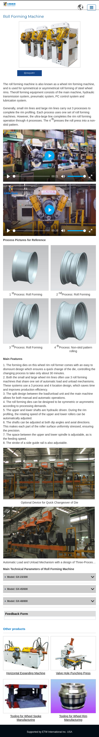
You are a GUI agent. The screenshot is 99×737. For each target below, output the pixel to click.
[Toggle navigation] (91, 8)
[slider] (31, 176)
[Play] (8, 176)
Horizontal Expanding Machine (25, 673)
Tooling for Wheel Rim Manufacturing (73, 717)
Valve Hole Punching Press (73, 673)
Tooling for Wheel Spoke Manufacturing (25, 717)
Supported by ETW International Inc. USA (49, 731)
